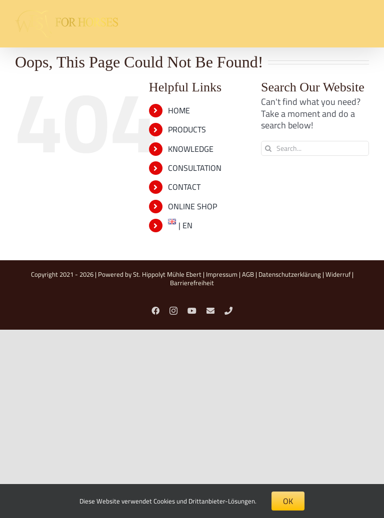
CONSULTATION (195, 167)
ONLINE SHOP (192, 206)
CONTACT (184, 186)
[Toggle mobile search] (343, 31)
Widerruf (338, 274)
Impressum (222, 274)
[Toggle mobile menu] (363, 31)
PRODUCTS (187, 129)
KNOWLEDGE (191, 148)
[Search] (268, 148)
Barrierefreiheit (192, 283)
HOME (179, 110)
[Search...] (315, 148)
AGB (248, 274)
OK (288, 501)
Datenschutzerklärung (289, 274)
